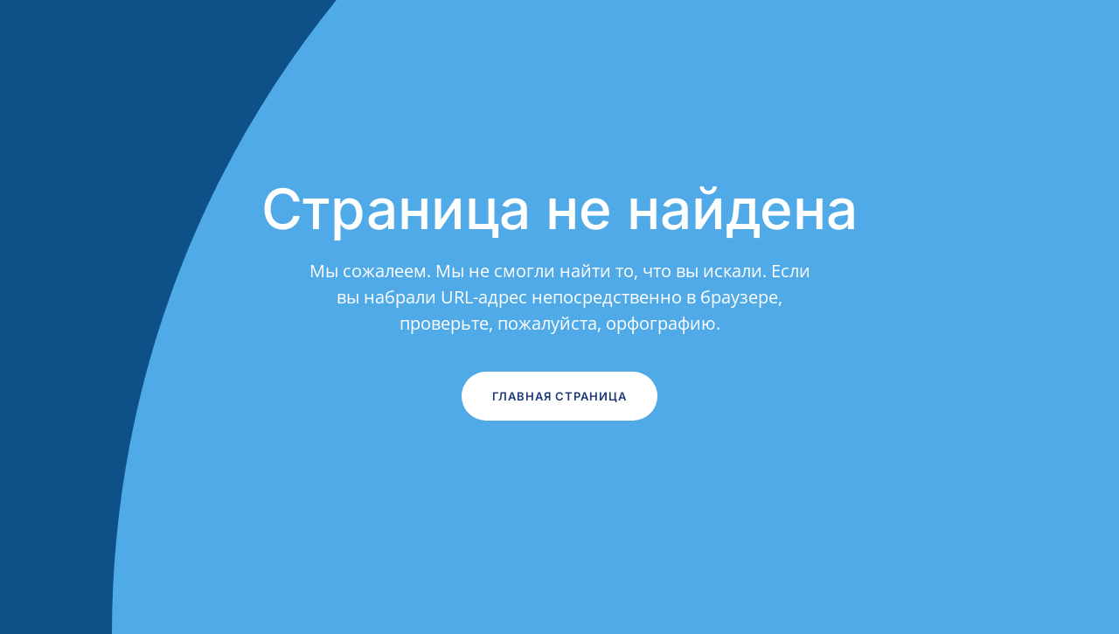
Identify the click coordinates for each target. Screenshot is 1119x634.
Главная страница (559, 396)
